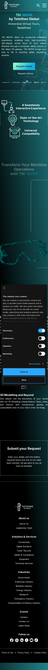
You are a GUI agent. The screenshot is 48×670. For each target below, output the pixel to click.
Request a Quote (24, 66)
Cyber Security (24, 550)
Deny (24, 380)
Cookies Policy (40, 652)
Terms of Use (7, 652)
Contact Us (24, 621)
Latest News (24, 625)
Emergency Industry (24, 598)
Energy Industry (24, 590)
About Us (24, 523)
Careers (24, 617)
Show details (34, 364)
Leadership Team (24, 528)
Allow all (24, 372)
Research (24, 594)
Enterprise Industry (24, 582)
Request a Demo (25, 73)
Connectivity (24, 542)
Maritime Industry (24, 586)
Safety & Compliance (24, 555)
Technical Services (24, 563)
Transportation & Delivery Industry (24, 603)
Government (24, 577)
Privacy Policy (23, 652)
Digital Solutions (24, 546)
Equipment (24, 559)
